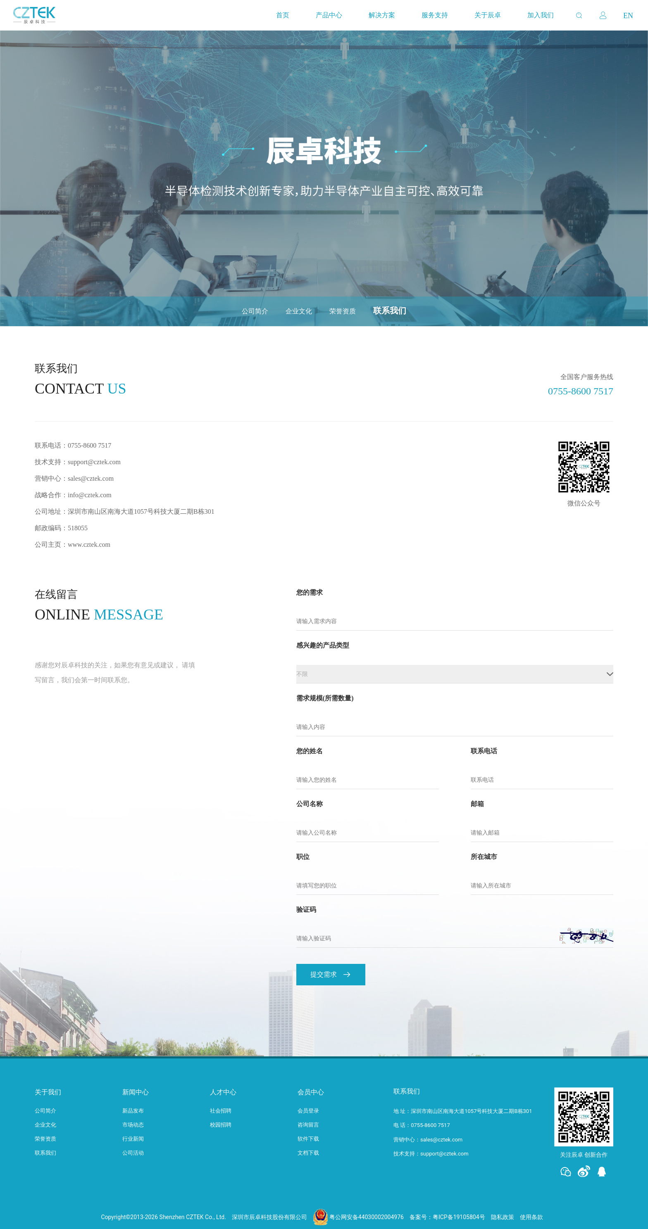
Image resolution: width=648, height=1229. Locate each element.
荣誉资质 (342, 311)
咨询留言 (308, 1125)
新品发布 (133, 1111)
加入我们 (540, 15)
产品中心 (329, 15)
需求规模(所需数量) (325, 698)
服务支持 (435, 15)
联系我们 (389, 310)
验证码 (306, 909)
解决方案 (382, 15)
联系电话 (484, 751)
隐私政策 (502, 1217)
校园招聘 (220, 1125)
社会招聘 (220, 1111)
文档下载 (308, 1153)
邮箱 (477, 804)
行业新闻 (133, 1139)
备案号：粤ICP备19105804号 (447, 1217)
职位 (303, 857)
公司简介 (255, 311)
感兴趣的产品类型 (322, 645)
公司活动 (133, 1153)
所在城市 (484, 857)
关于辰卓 (487, 15)
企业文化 (299, 311)
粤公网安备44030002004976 (366, 1217)
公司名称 (309, 804)
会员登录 (308, 1111)
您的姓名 (309, 751)
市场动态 (133, 1125)
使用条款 (531, 1217)
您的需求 (309, 592)
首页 (282, 15)
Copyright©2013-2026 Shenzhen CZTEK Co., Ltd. (163, 1217)
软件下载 (308, 1139)
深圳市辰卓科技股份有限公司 (269, 1217)
